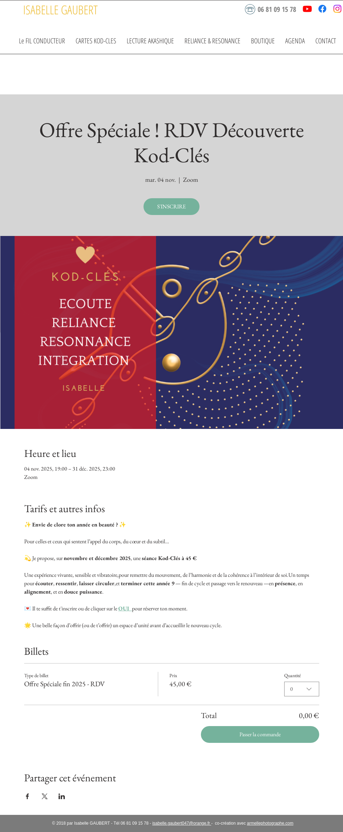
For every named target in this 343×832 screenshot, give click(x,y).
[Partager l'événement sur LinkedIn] (61, 796)
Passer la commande (260, 734)
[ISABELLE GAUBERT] (60, 9)
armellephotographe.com (270, 823)
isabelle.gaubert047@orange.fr (181, 823)
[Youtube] (307, 8)
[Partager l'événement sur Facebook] (27, 796)
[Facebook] (322, 8)
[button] (95, 41)
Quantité (292, 675)
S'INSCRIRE (171, 206)
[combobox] (301, 689)
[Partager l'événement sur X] (44, 796)
